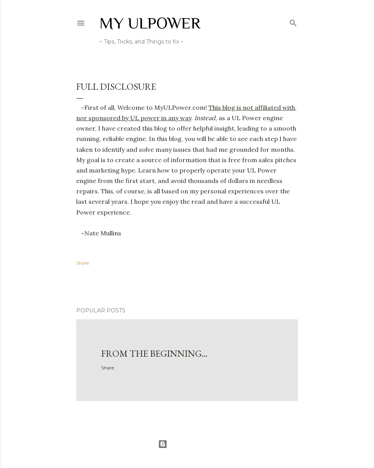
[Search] (293, 21)
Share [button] (82, 263)
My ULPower (149, 23)
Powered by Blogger (187, 444)
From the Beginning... (154, 353)
